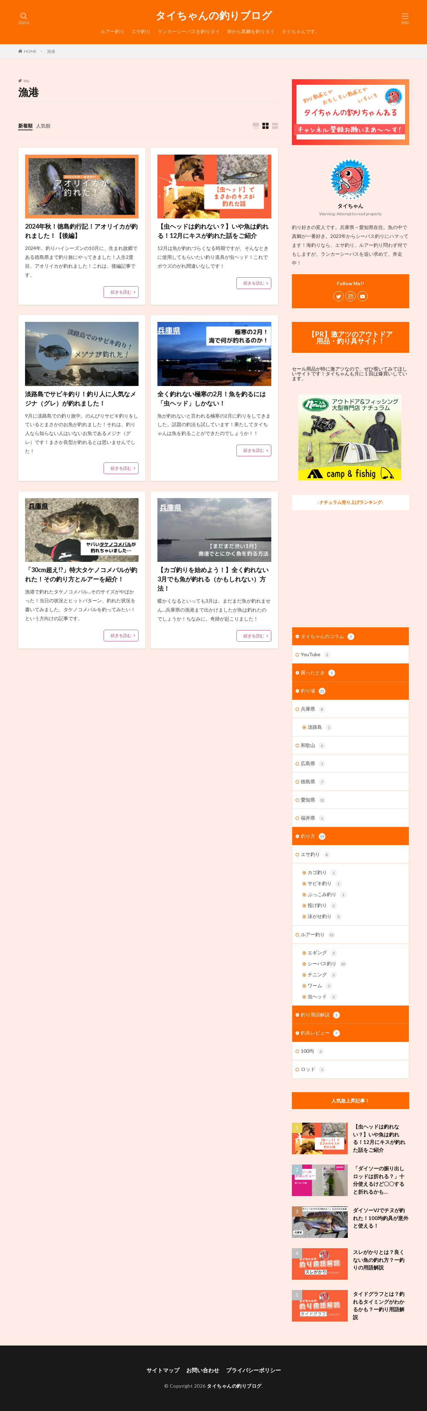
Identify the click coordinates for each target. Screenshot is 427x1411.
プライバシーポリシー (253, 1370)
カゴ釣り (322, 872)
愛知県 (313, 800)
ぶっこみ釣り (327, 894)
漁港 (51, 51)
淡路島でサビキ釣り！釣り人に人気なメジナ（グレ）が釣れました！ (80, 398)
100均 (312, 1051)
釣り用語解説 (320, 1015)
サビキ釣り (325, 883)
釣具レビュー (320, 1033)
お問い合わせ (202, 1370)
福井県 (313, 818)
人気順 (43, 126)
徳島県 (313, 782)
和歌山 (313, 745)
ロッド (313, 1069)
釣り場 (313, 691)
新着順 (25, 126)
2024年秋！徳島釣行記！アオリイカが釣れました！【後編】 (81, 230)
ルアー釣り (112, 31)
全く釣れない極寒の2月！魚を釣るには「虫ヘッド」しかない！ (211, 398)
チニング (322, 975)
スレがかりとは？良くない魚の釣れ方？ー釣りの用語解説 (378, 1259)
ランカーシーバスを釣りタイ (188, 31)
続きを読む (121, 291)
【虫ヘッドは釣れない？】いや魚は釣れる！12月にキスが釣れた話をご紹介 (213, 230)
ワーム (320, 985)
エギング (322, 953)
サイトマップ (162, 1370)
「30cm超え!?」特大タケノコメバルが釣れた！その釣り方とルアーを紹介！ (81, 574)
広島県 (313, 763)
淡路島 (320, 727)
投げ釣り (322, 905)
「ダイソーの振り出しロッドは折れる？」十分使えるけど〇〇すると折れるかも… (378, 1180)
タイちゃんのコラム (327, 636)
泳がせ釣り (325, 916)
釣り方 (313, 836)
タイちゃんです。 (301, 31)
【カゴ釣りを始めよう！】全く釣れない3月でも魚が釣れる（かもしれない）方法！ (213, 579)
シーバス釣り (327, 964)
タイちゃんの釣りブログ (213, 15)
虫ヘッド (322, 996)
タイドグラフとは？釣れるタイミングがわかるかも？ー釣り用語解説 (378, 1305)
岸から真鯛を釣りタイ (251, 31)
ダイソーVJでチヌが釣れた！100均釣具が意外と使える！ (380, 1218)
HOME (30, 51)
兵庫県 (313, 709)
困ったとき (318, 673)
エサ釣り (141, 31)
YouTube (316, 654)
